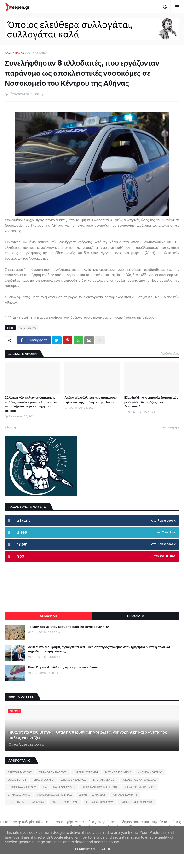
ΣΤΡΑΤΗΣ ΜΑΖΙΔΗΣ (20, 772)
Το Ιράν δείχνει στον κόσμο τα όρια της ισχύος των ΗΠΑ (68, 627)
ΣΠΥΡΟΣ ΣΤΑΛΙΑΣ (19, 795)
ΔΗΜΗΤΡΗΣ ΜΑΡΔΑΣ (92, 795)
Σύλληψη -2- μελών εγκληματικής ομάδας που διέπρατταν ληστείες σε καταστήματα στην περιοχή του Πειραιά (31, 404)
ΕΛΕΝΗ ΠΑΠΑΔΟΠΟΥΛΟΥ (59, 787)
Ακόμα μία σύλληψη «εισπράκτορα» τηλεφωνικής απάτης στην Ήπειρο (90, 400)
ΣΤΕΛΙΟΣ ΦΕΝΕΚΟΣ (73, 780)
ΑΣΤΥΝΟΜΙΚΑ (37, 53)
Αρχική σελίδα (14, 53)
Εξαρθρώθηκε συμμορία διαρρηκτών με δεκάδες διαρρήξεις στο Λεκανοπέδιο (151, 402)
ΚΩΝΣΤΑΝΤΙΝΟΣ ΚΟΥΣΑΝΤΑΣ (26, 802)
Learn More (85, 849)
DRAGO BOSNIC (44, 780)
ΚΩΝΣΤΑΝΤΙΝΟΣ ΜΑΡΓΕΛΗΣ (100, 787)
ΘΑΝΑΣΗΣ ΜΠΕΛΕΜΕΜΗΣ (136, 802)
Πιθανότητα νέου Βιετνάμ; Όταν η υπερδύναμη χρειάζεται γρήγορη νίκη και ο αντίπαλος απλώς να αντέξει (87, 735)
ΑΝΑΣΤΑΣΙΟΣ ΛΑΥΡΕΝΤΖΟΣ (54, 795)
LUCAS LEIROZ (17, 780)
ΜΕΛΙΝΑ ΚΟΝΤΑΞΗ (86, 772)
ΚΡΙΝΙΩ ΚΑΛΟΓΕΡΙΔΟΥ (22, 787)
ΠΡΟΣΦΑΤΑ (135, 616)
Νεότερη (13, 427)
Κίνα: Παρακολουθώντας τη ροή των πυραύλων (63, 667)
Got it (105, 849)
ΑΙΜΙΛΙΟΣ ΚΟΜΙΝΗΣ (125, 795)
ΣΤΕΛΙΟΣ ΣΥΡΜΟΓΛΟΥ (53, 772)
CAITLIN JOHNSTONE (65, 802)
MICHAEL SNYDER (104, 780)
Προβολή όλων (169, 353)
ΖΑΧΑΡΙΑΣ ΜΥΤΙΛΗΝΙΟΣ (140, 787)
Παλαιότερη (169, 427)
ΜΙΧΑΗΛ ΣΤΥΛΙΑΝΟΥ (118, 772)
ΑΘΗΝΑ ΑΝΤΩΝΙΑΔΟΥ (99, 802)
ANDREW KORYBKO (150, 772)
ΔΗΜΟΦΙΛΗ (48, 616)
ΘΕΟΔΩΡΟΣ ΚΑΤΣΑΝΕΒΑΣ (139, 780)
